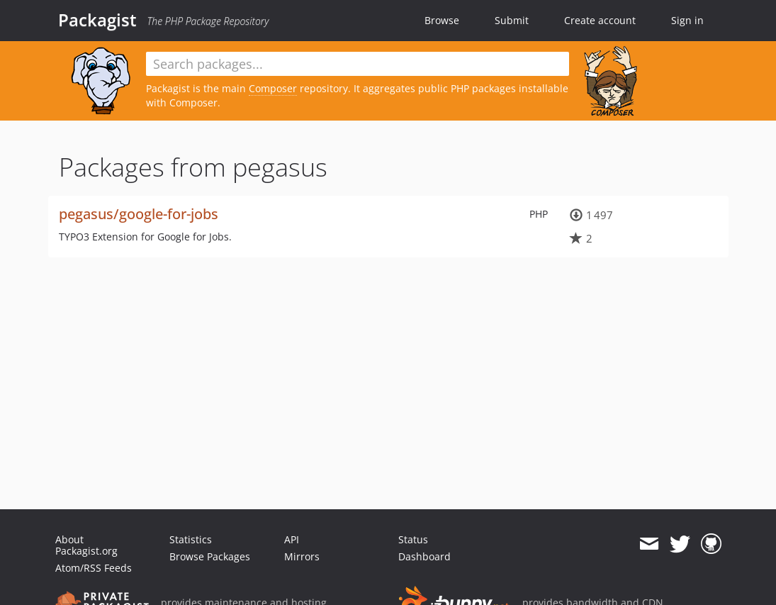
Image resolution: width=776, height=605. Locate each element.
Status (413, 539)
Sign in (687, 20)
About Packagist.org (86, 545)
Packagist (97, 20)
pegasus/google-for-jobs (138, 213)
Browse (441, 20)
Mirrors (302, 556)
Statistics (190, 539)
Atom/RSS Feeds (93, 568)
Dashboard (424, 556)
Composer (273, 88)
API (291, 539)
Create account (600, 20)
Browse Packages (209, 556)
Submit (512, 20)
